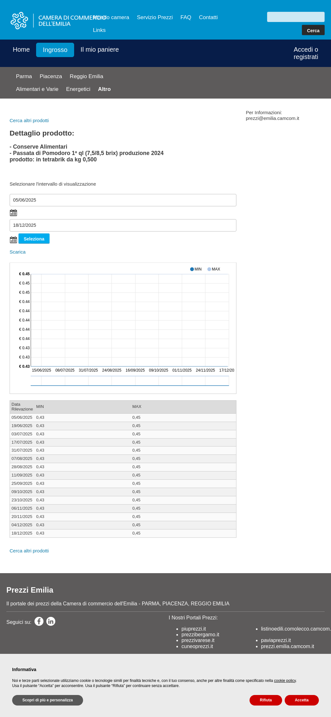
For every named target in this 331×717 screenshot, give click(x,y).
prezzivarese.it (197, 640)
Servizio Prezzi (155, 17)
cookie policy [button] (285, 680)
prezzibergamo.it (200, 634)
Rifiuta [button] (266, 700)
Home (21, 49)
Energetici (78, 89)
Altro (104, 89)
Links (99, 30)
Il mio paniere (100, 49)
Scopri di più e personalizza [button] (47, 700)
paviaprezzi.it (276, 640)
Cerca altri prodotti (29, 120)
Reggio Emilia (86, 76)
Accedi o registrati (306, 53)
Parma (24, 76)
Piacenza (51, 76)
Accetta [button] (302, 700)
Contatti (208, 17)
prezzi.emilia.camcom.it (287, 646)
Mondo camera (111, 17)
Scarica (18, 252)
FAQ (186, 17)
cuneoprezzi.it (197, 646)
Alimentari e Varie (37, 89)
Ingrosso (55, 49)
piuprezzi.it (193, 629)
